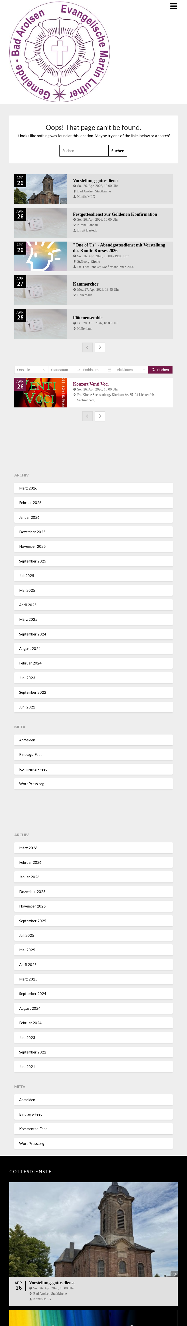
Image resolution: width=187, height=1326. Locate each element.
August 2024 (30, 648)
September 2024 (32, 634)
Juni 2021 (27, 707)
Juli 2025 (26, 575)
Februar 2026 (30, 502)
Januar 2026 (29, 517)
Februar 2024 (30, 663)
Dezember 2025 (32, 532)
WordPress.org (31, 783)
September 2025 (32, 561)
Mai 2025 (27, 590)
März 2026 (28, 488)
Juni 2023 (27, 678)
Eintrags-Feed (31, 754)
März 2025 (28, 619)
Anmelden (27, 740)
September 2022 (32, 692)
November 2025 (32, 546)
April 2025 (28, 605)
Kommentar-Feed (33, 769)
